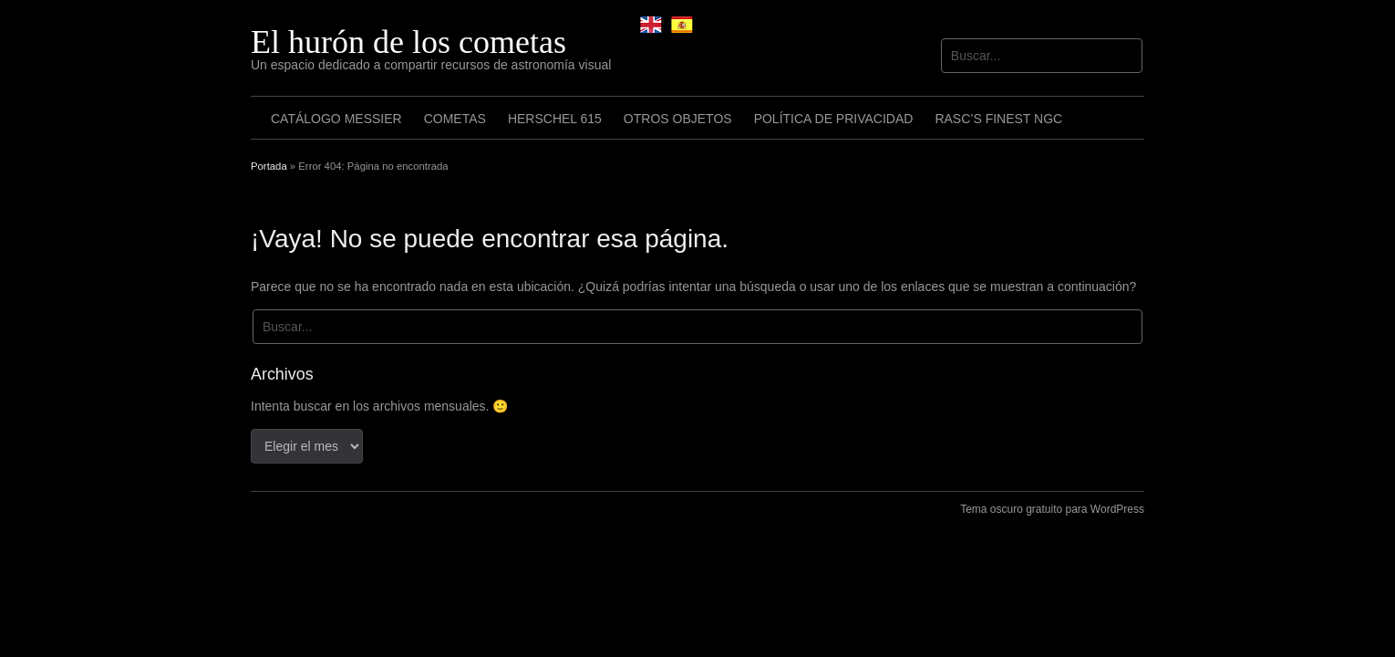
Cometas (455, 118)
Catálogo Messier (336, 118)
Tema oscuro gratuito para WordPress (1052, 509)
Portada (269, 166)
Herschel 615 (555, 118)
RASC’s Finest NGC (998, 118)
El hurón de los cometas (408, 42)
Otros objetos (678, 118)
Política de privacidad (834, 118)
